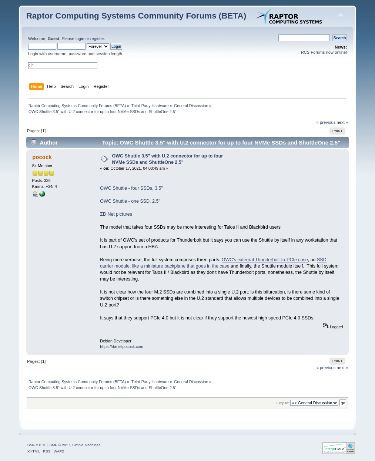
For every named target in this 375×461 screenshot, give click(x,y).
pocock (41, 157)
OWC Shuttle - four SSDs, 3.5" (131, 188)
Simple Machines (86, 445)
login (80, 38)
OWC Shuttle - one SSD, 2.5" (130, 201)
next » (342, 122)
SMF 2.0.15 (37, 445)
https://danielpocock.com (121, 346)
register (97, 38)
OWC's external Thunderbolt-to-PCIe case (265, 259)
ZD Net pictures (116, 214)
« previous (326, 122)
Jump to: (282, 403)
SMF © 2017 (59, 445)
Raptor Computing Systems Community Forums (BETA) (136, 15)
